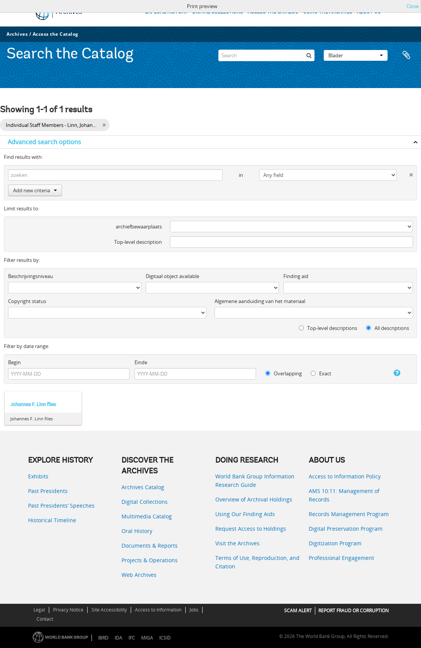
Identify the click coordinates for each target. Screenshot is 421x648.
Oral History (136, 531)
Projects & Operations (149, 560)
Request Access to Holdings (250, 528)
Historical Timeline (52, 520)
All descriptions (387, 328)
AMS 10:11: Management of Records (344, 495)
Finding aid (295, 276)
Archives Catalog (142, 487)
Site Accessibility (109, 609)
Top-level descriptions (328, 328)
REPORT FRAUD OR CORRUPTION (353, 610)
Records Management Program (349, 514)
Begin (14, 362)
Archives (17, 34)
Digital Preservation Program (346, 528)
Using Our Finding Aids (245, 514)
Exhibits (38, 476)
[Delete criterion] (405, 173)
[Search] (266, 55)
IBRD (103, 638)
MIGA (147, 638)
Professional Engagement (341, 557)
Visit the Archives (237, 543)
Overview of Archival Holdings (253, 499)
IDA (118, 638)
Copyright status (27, 301)
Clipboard (406, 55)
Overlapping (283, 373)
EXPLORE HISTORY (166, 12)
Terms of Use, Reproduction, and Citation (257, 562)
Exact (321, 373)
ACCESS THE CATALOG (273, 12)
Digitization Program (335, 543)
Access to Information (158, 609)
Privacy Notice (68, 609)
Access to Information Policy (345, 476)
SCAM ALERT (298, 610)
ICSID (165, 638)
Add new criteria (35, 190)
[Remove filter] (104, 125)
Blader (355, 55)
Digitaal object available (172, 276)
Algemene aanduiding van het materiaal (260, 301)
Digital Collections (144, 501)
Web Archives (138, 574)
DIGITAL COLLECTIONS (217, 12)
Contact (45, 619)
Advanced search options (44, 142)
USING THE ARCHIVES (327, 12)
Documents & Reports (149, 545)
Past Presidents (48, 491)
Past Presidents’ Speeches (61, 505)
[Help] (392, 373)
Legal (39, 609)
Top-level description (138, 241)
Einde (141, 362)
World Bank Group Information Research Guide (255, 480)
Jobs (194, 609)
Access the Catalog (55, 34)
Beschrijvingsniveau (30, 276)
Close (412, 6)
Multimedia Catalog (146, 516)
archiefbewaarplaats (139, 226)
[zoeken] (309, 55)
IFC (131, 638)
